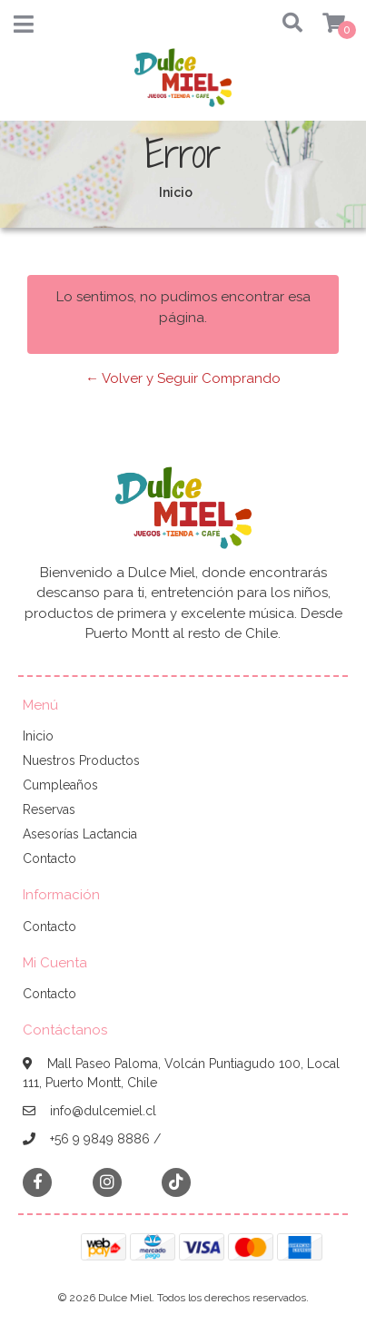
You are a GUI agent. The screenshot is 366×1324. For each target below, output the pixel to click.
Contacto (49, 858)
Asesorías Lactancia (80, 834)
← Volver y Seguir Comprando (183, 378)
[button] (286, 24)
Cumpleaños (60, 785)
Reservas (49, 809)
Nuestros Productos (81, 760)
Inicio (38, 736)
